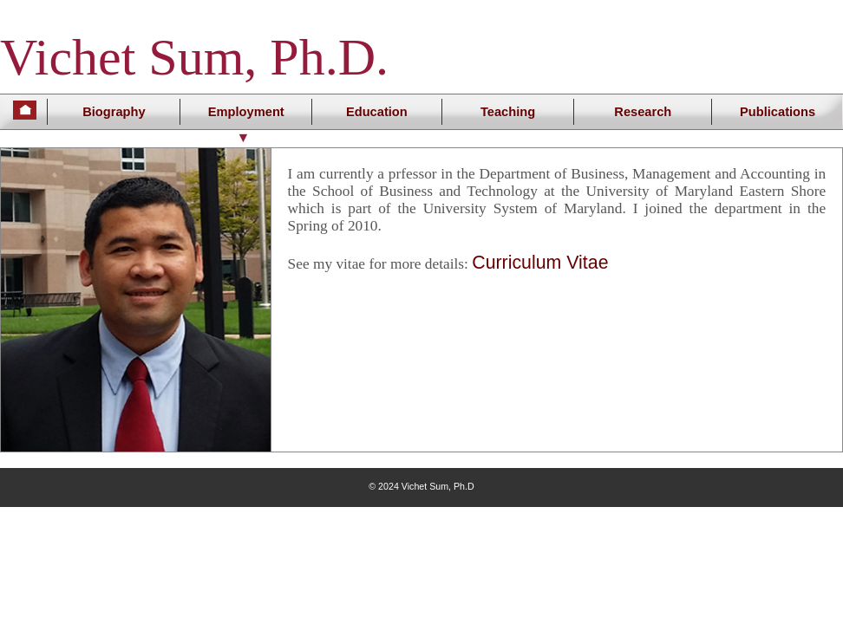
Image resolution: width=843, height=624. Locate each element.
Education (377, 112)
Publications (777, 112)
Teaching (507, 112)
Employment (246, 112)
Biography (113, 112)
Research (642, 112)
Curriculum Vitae (540, 262)
